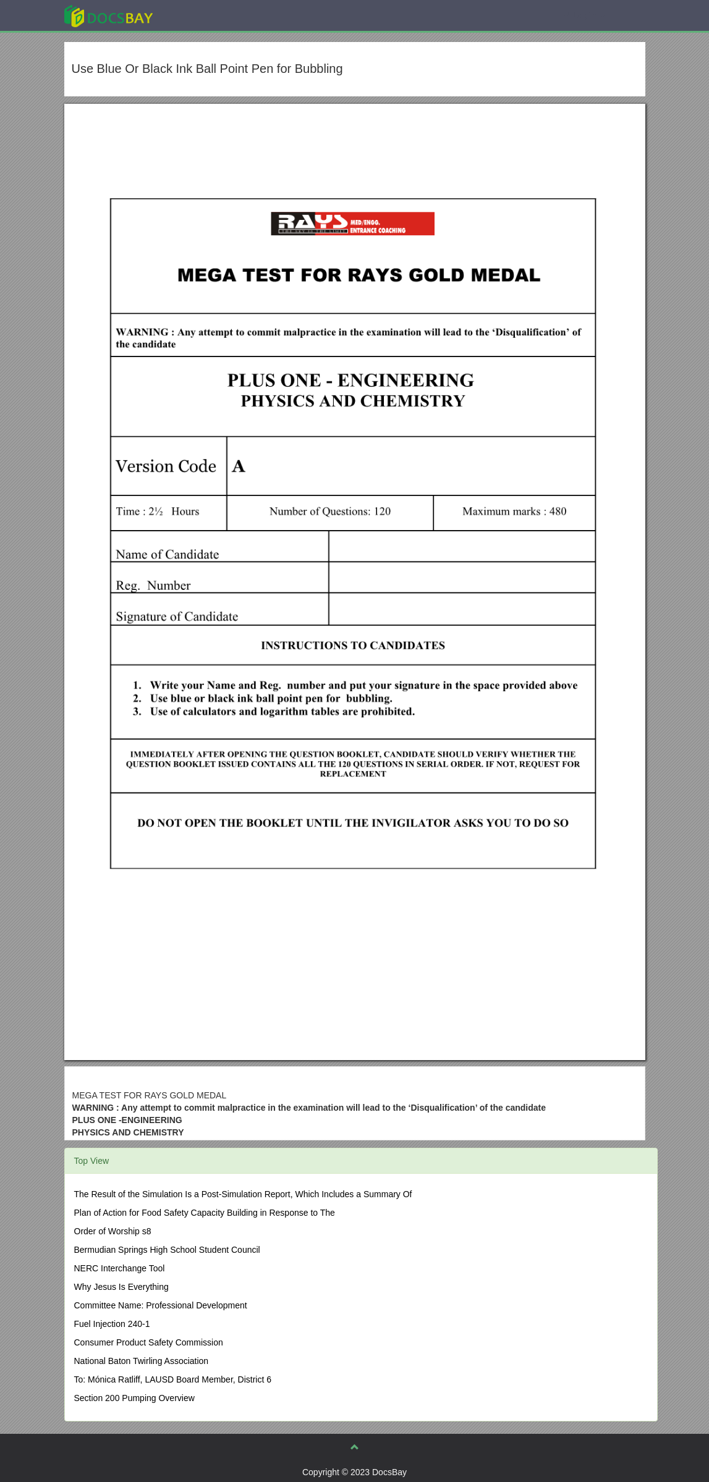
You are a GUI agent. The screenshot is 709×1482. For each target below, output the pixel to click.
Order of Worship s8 (112, 1231)
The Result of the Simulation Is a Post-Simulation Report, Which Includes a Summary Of (243, 1194)
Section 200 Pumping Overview (134, 1398)
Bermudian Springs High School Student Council (167, 1250)
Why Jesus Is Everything (121, 1287)
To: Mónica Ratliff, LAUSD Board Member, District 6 (173, 1379)
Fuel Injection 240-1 (112, 1324)
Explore (201, 15)
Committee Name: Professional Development (160, 1305)
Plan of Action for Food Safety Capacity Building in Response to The (204, 1213)
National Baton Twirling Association (141, 1361)
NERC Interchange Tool (119, 1268)
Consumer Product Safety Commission (148, 1342)
